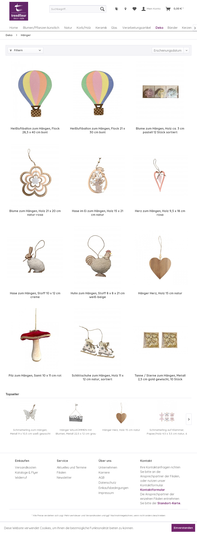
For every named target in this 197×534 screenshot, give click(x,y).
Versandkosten (25, 467)
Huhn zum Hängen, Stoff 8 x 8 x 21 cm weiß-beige (98, 295)
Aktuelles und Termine (71, 467)
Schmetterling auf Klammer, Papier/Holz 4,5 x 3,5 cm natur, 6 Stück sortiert (167, 431)
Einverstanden (183, 528)
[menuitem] (77, 9)
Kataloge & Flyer (26, 472)
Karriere (104, 472)
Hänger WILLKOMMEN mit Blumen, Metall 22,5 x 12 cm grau (76, 431)
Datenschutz (107, 482)
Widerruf (21, 477)
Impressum (106, 493)
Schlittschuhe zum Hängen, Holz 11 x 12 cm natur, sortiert (98, 377)
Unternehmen (108, 467)
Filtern (16, 50)
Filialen (61, 472)
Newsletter (64, 477)
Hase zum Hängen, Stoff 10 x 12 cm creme (35, 295)
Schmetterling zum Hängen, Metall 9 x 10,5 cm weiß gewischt (30, 431)
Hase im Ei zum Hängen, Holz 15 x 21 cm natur (97, 213)
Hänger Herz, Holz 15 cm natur (160, 293)
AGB (101, 477)
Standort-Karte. (169, 503)
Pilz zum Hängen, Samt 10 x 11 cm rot (35, 375)
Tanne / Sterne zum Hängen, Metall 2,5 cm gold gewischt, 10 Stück (160, 377)
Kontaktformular (152, 490)
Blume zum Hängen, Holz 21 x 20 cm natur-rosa (35, 213)
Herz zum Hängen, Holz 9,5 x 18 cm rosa (160, 213)
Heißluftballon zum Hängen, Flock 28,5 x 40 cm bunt (35, 130)
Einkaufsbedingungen (113, 488)
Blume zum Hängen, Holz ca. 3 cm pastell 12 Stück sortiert (160, 130)
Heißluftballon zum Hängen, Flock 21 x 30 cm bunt (97, 130)
